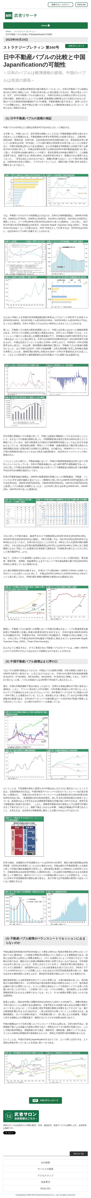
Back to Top (79, 1154)
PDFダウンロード (76, 46)
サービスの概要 (45, 1169)
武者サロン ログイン (60, 5)
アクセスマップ (45, 1175)
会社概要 (45, 1162)
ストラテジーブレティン (24, 31)
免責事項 (45, 1182)
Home (8, 31)
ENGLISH (81, 5)
